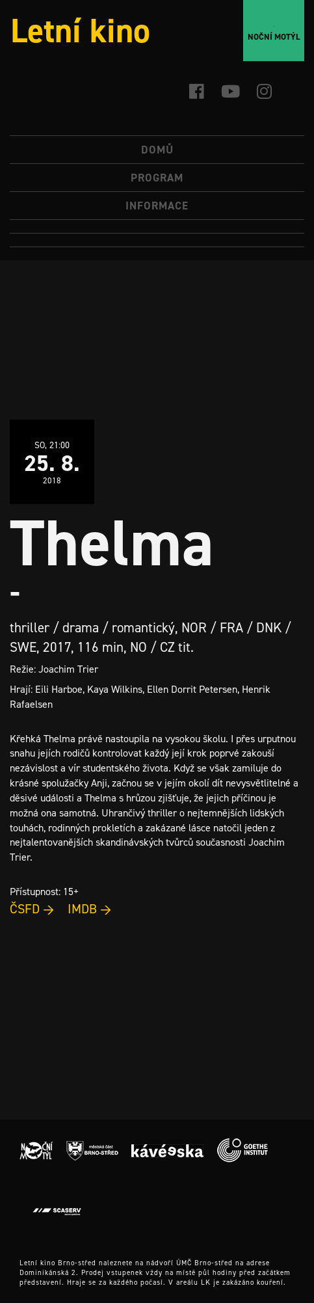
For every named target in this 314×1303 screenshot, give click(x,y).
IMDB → (90, 908)
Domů (157, 149)
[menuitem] (157, 227)
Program (157, 177)
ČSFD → (32, 908)
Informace (157, 205)
